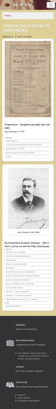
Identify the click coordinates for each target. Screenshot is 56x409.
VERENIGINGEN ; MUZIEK (15, 148)
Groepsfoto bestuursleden (29, 401)
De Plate (22, 5)
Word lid (21, 395)
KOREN (8, 156)
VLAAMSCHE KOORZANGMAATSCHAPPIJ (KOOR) (23, 145)
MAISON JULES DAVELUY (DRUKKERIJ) (20, 153)
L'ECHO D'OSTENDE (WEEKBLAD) (18, 256)
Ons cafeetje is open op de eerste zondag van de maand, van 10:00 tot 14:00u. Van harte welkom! (33, 356)
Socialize (20, 325)
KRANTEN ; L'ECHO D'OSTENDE (17, 291)
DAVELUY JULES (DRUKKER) (16, 264)
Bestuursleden (24, 398)
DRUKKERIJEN (11, 260)
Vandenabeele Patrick (13, 306)
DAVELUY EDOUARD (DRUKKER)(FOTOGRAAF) (23, 276)
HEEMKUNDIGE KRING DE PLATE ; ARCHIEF (22, 299)
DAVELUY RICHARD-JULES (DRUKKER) (20, 284)
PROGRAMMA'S (11, 141)
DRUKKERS (10, 268)
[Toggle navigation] (51, 5)
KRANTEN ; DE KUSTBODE (15, 252)
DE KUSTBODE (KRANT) (14, 288)
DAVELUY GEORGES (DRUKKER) (18, 280)
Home (8, 15)
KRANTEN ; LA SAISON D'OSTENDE (19, 295)
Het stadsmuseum (25, 340)
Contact (20, 367)
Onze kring (21, 382)
